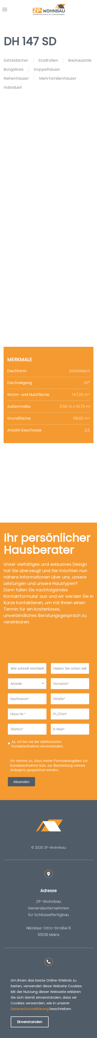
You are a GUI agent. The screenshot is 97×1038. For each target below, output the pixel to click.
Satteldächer (16, 60)
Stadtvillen (48, 60)
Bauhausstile (80, 60)
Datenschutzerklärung (30, 1008)
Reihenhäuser (16, 78)
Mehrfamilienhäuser (58, 78)
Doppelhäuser (47, 69)
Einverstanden (29, 1021)
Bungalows (14, 69)
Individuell (13, 87)
